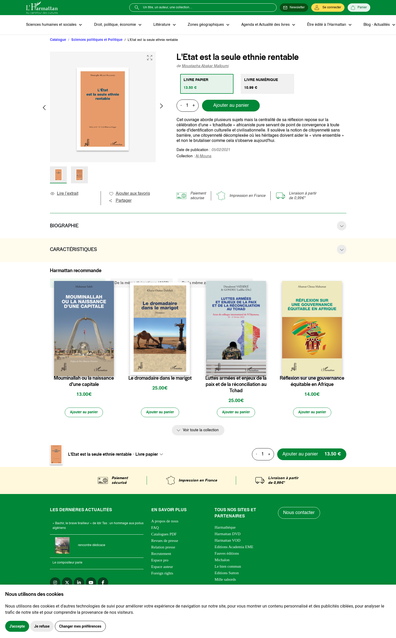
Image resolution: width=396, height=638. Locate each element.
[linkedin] (79, 583)
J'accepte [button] (17, 626)
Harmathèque (225, 528)
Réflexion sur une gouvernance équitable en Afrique (312, 381)
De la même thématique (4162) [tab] (141, 283)
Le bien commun (228, 567)
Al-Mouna (203, 156)
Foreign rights (162, 574)
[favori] (110, 368)
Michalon (222, 560)
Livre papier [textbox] (146, 455)
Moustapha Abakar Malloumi (205, 66)
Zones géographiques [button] (204, 25)
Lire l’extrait (64, 194)
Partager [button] (120, 201)
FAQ (155, 528)
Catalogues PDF (164, 535)
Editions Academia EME (234, 547)
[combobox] (150, 455)
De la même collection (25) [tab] (77, 283)
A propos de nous (165, 522)
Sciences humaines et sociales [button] (51, 25)
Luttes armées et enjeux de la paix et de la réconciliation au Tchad (236, 384)
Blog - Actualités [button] (373, 25)
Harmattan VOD (227, 541)
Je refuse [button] (42, 626)
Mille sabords (225, 580)
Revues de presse (164, 541)
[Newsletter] (294, 7)
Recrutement (161, 554)
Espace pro (159, 561)
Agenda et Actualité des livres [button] (263, 25)
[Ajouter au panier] (84, 413)
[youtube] (91, 583)
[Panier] (359, 7)
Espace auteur (162, 567)
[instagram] (55, 583)
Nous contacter (299, 513)
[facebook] (103, 583)
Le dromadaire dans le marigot (160, 378)
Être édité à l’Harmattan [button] (324, 25)
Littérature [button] (161, 25)
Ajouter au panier (231, 106)
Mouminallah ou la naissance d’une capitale (84, 381)
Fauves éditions (227, 554)
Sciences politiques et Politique (96, 40)
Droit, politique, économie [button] (114, 25)
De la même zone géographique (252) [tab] (215, 283)
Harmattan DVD (228, 534)
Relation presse (163, 548)
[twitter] (67, 583)
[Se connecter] (328, 7)
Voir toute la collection (201, 431)
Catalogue (58, 40)
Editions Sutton (227, 573)
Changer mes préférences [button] (80, 626)
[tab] (207, 84)
